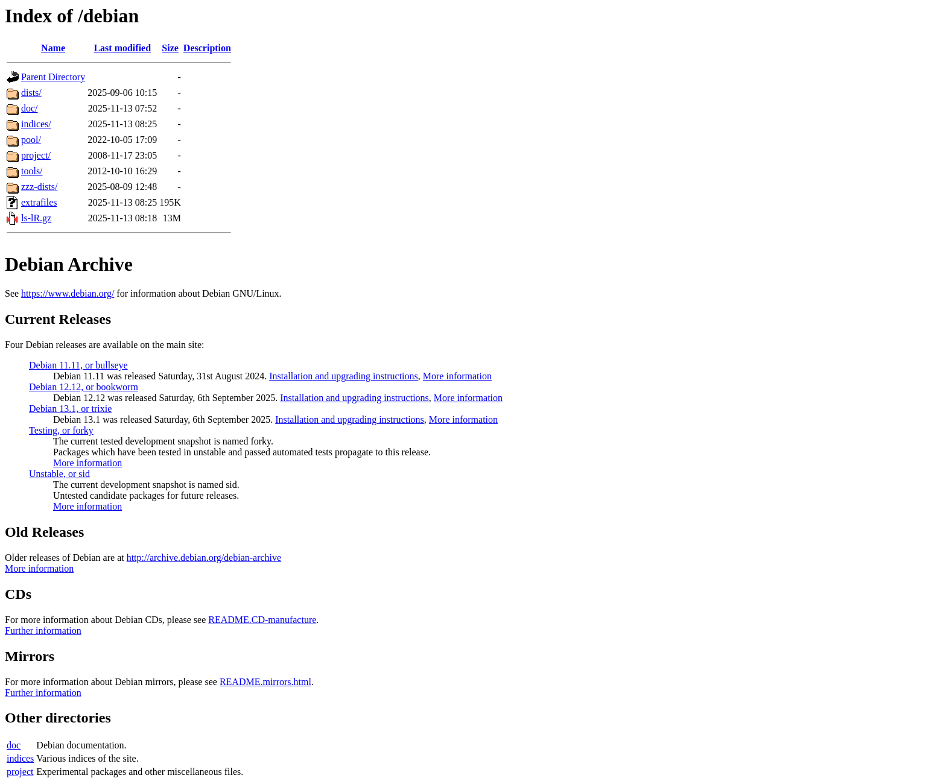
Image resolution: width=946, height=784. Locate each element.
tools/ (32, 171)
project (20, 772)
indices (20, 758)
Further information (43, 630)
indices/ (36, 124)
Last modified (122, 48)
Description (207, 48)
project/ (36, 155)
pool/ (31, 139)
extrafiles (39, 202)
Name (53, 48)
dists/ (31, 92)
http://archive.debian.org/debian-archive (204, 557)
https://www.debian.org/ (67, 293)
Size (170, 48)
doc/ (29, 108)
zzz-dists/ (39, 187)
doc (14, 745)
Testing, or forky (61, 430)
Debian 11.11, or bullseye (78, 365)
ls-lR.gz (36, 218)
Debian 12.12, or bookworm (83, 387)
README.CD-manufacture (262, 620)
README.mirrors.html (265, 682)
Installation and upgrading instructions (343, 376)
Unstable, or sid (59, 474)
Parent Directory (53, 77)
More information (457, 376)
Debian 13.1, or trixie (70, 408)
